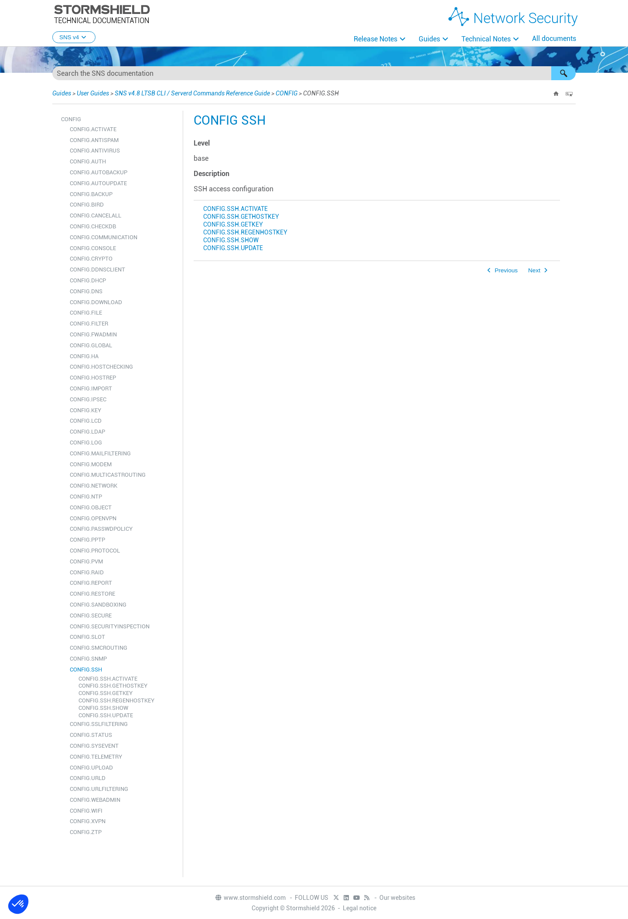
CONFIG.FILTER (89, 323)
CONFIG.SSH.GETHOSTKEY (112, 685)
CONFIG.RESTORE (92, 593)
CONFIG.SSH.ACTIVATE (107, 678)
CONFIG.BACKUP (91, 194)
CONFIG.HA (84, 356)
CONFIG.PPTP (87, 539)
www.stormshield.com (250, 897)
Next (534, 270)
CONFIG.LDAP (87, 431)
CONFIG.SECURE (91, 615)
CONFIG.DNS (86, 291)
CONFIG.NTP (86, 496)
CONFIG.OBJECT (91, 507)
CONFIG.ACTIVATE (93, 129)
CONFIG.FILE (86, 312)
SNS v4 (74, 37)
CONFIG (286, 93)
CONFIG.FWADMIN (93, 334)
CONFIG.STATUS (91, 735)
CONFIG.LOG (86, 442)
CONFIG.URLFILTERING (99, 789)
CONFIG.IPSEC (88, 399)
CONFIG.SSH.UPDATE (105, 715)
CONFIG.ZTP (86, 832)
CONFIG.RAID (87, 572)
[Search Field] (314, 73)
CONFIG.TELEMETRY (96, 756)
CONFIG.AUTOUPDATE (98, 183)
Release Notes (375, 39)
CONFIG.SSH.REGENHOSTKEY (116, 700)
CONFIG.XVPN (88, 821)
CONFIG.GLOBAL (91, 345)
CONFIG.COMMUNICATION (103, 237)
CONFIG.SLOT (87, 637)
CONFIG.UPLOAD (91, 767)
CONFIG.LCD (86, 420)
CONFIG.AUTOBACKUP (98, 172)
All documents (554, 38)
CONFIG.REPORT (91, 583)
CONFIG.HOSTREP (93, 377)
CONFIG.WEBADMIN (95, 800)
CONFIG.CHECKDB (93, 226)
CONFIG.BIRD (87, 204)
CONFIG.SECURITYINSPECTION (110, 626)
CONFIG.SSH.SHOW (103, 708)
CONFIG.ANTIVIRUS (95, 150)
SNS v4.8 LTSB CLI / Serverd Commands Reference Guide (192, 93)
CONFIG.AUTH (88, 161)
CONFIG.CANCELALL (95, 215)
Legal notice (359, 908)
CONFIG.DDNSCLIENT (97, 269)
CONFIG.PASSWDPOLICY (101, 529)
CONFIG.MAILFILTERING (100, 453)
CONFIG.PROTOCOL (95, 550)
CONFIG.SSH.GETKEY (105, 693)
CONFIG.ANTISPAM (94, 140)
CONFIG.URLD (88, 778)
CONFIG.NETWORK (93, 485)
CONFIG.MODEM (91, 464)
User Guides (93, 93)
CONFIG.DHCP (88, 280)
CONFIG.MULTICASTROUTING (108, 474)
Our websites (397, 897)
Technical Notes (486, 39)
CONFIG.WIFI (86, 810)
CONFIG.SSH (86, 669)
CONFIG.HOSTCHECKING (101, 366)
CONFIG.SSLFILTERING (99, 724)
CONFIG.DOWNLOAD (96, 302)
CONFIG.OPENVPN (93, 518)
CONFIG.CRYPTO (91, 258)
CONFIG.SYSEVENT (94, 746)
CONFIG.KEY (85, 410)
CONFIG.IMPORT (91, 388)
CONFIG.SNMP (88, 658)
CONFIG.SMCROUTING (98, 647)
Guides (429, 39)
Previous (506, 270)
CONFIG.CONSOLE (93, 248)
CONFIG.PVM (86, 561)
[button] (563, 73)
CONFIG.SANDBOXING (98, 604)
